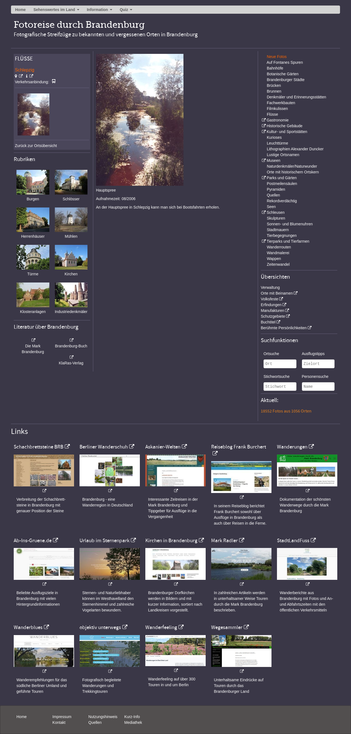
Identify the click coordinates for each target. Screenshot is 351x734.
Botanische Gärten (283, 74)
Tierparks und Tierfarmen (288, 241)
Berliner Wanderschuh (104, 447)
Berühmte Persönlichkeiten (284, 328)
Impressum (61, 716)
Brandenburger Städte (286, 79)
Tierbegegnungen (282, 235)
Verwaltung (270, 287)
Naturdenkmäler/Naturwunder (292, 166)
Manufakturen (272, 310)
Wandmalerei (278, 253)
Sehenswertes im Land (54, 9)
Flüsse (272, 114)
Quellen (273, 195)
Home (20, 9)
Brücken (274, 85)
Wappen (274, 258)
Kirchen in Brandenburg (171, 540)
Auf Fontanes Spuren (285, 62)
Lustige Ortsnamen (283, 155)
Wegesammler (226, 627)
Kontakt (58, 722)
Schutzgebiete (273, 316)
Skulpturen (276, 218)
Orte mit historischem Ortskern (293, 172)
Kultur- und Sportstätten (287, 131)
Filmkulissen (277, 108)
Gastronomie (277, 120)
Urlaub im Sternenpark (104, 540)
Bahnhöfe (275, 68)
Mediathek (133, 722)
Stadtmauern (278, 230)
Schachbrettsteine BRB (38, 447)
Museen (273, 160)
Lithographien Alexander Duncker (295, 149)
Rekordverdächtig (282, 201)
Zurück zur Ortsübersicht (36, 145)
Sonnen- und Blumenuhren (290, 224)
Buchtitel (268, 322)
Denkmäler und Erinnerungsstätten (296, 97)
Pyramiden (276, 189)
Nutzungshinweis (102, 716)
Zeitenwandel (278, 264)
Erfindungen (271, 305)
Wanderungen (292, 447)
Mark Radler (224, 540)
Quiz (124, 9)
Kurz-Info (132, 716)
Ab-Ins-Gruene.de (33, 540)
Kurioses (274, 137)
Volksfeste (269, 299)
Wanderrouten (279, 247)
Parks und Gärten (282, 178)
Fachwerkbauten (281, 103)
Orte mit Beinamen (277, 293)
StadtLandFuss (293, 540)
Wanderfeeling (161, 627)
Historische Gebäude (284, 126)
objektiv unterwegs (100, 627)
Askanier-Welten (162, 447)
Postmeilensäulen (282, 183)
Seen (271, 206)
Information (97, 9)
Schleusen (275, 212)
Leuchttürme (277, 143)
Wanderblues (28, 627)
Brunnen (274, 91)
